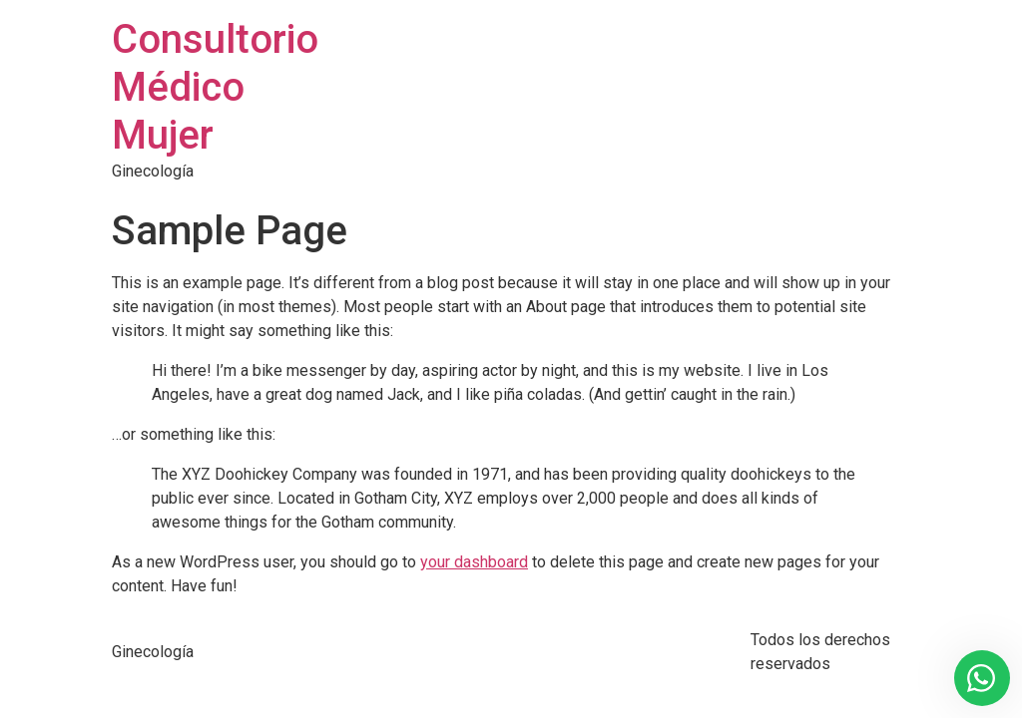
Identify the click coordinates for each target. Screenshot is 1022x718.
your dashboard (474, 561)
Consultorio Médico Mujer (215, 87)
